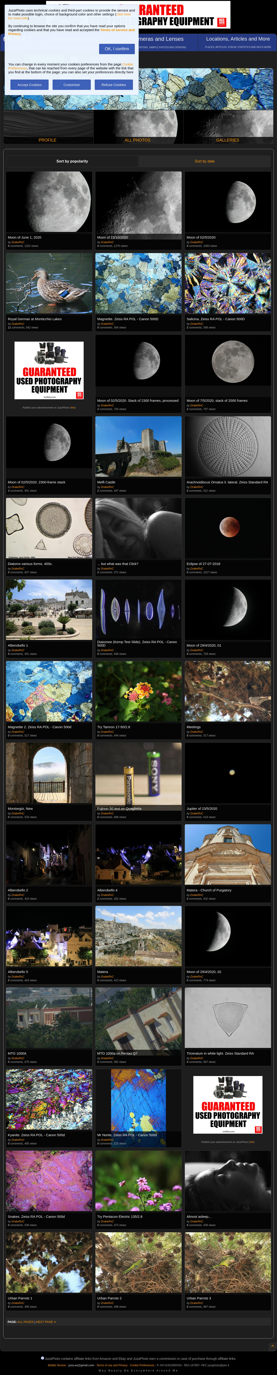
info (73, 407)
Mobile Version (57, 1365)
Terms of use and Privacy (112, 1365)
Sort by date (205, 161)
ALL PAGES (26, 1322)
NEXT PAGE (46, 1322)
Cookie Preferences (142, 1365)
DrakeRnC (18, 242)
